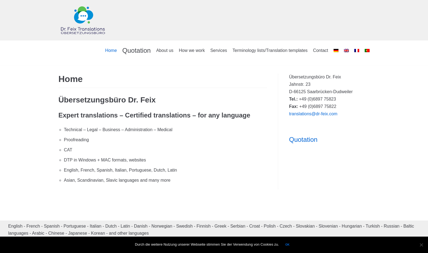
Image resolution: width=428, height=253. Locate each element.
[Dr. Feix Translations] (83, 20)
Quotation (136, 50)
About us (164, 50)
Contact (320, 50)
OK (287, 244)
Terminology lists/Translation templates (270, 50)
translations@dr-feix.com (313, 113)
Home (111, 50)
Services (218, 50)
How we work (192, 50)
